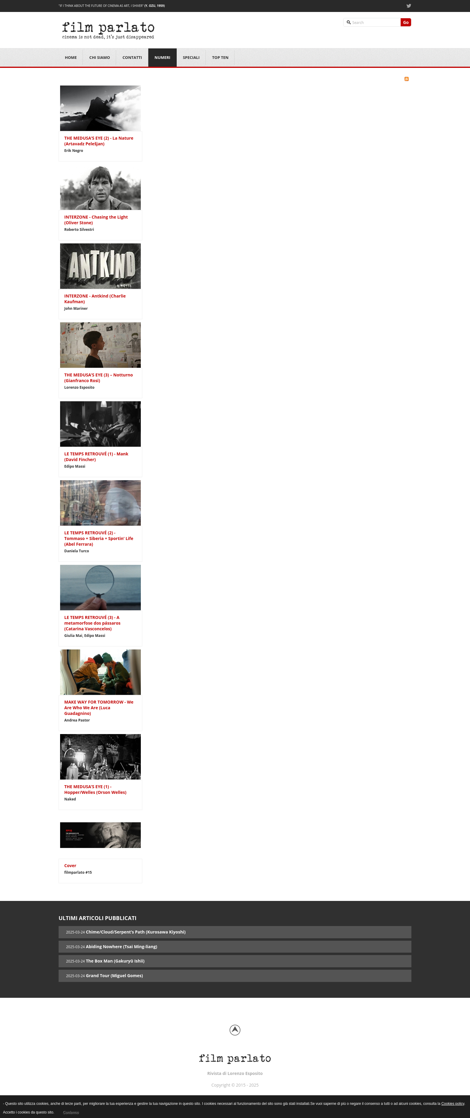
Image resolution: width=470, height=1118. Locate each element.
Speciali (191, 57)
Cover (70, 865)
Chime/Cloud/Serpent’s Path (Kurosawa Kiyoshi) (136, 932)
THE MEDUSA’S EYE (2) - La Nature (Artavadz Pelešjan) (98, 141)
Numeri (162, 57)
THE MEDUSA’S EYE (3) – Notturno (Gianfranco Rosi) (98, 377)
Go (406, 22)
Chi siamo (99, 57)
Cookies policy (452, 1104)
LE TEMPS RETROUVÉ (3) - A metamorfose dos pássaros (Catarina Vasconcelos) (92, 623)
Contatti (132, 57)
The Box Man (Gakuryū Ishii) (115, 961)
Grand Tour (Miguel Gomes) (114, 975)
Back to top (235, 1030)
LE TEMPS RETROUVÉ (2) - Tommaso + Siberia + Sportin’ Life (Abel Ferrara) (98, 538)
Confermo (70, 1112)
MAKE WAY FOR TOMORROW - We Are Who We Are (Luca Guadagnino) (98, 707)
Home (71, 57)
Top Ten (220, 57)
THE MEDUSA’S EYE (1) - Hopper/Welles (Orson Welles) (95, 789)
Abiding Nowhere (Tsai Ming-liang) (121, 946)
